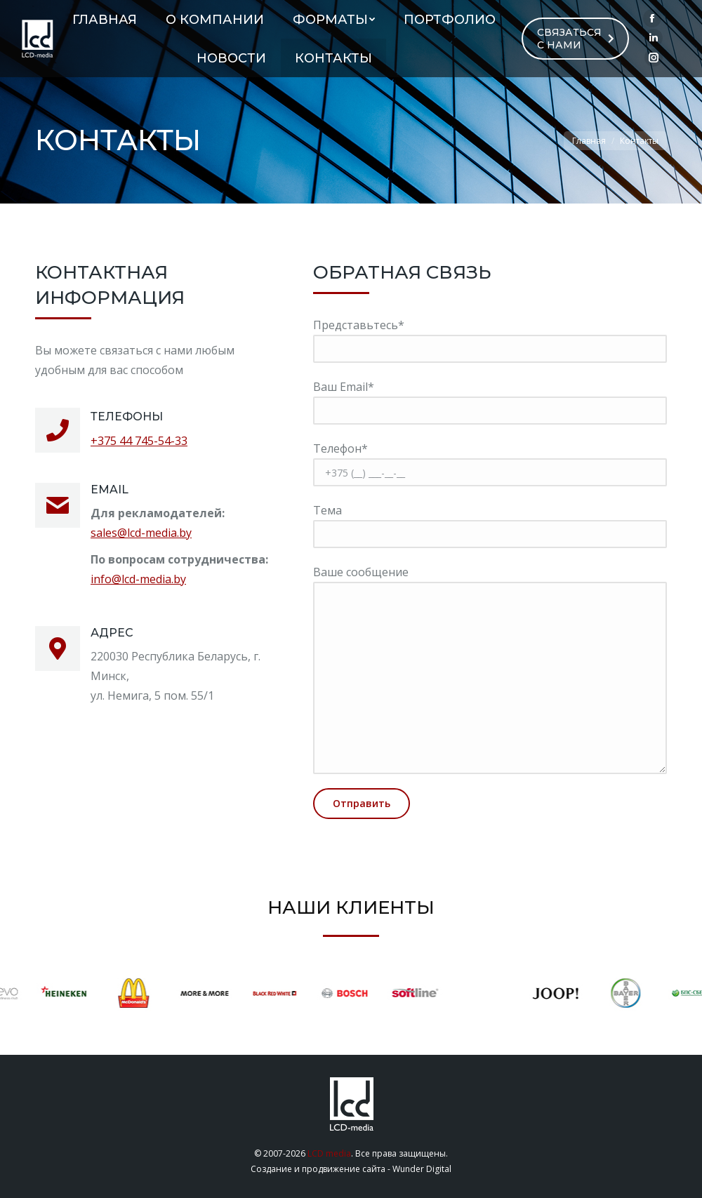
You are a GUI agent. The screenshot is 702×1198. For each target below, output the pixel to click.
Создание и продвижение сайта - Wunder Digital (351, 1169)
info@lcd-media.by (138, 579)
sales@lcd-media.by (141, 532)
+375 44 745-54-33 (139, 440)
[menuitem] (104, 19)
